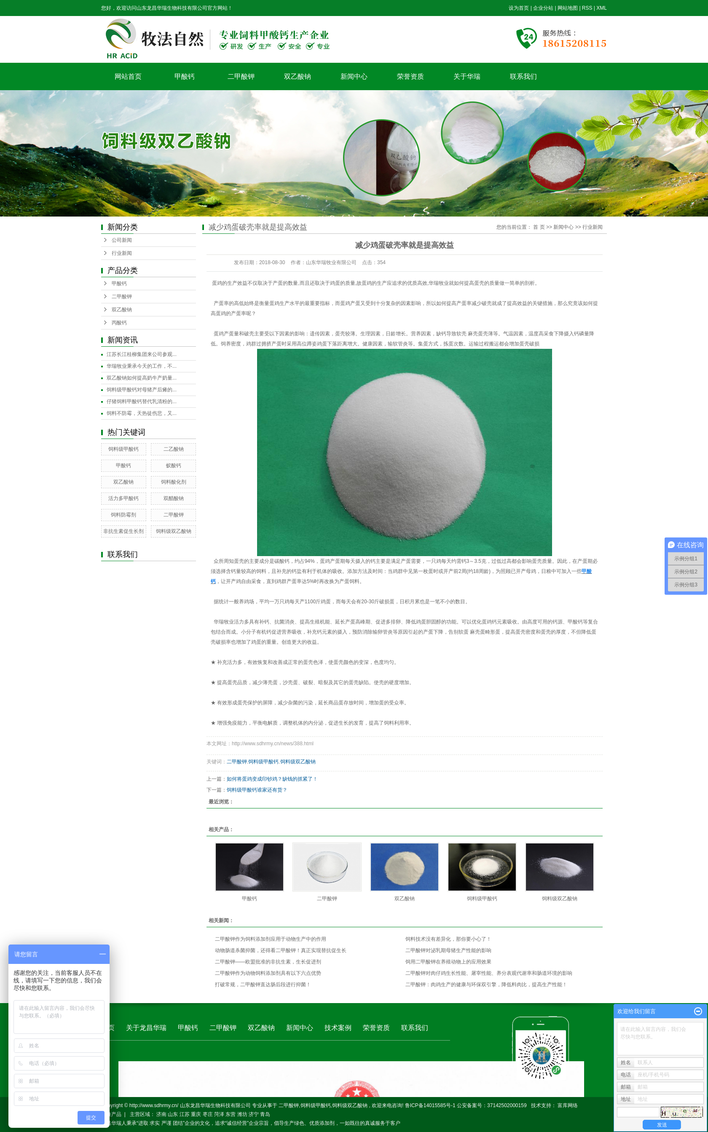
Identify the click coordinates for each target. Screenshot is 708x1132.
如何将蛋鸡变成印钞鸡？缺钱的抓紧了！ (272, 779)
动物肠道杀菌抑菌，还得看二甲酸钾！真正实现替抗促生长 (280, 950)
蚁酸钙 (173, 465)
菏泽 (219, 1114)
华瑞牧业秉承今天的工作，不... (142, 366)
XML (601, 8)
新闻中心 (354, 76)
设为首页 (519, 8)
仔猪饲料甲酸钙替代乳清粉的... (142, 401)
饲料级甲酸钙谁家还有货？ (257, 790)
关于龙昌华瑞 (146, 1027)
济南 (161, 1114)
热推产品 (111, 1114)
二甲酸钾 (241, 76)
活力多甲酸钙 (123, 498)
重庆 (196, 1114)
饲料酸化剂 (173, 482)
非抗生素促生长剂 (123, 531)
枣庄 (208, 1114)
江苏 (185, 1114)
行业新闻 (122, 253)
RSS (587, 8)
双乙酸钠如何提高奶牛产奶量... (142, 378)
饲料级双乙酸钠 (173, 531)
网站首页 (128, 76)
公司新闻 (122, 240)
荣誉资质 (410, 76)
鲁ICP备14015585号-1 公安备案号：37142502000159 (466, 1105)
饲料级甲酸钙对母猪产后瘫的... (142, 390)
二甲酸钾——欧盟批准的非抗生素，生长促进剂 (268, 962)
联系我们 (523, 76)
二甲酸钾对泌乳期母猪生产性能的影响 (448, 950)
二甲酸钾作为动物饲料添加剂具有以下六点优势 (268, 973)
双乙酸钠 (297, 76)
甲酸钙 (184, 76)
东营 (230, 1114)
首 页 (538, 227)
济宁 (254, 1114)
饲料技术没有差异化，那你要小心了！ (448, 939)
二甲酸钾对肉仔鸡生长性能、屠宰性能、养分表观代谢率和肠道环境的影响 (488, 973)
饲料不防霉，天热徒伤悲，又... (142, 413)
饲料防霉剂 (123, 515)
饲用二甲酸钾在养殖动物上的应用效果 (448, 962)
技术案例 (337, 1027)
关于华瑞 (466, 76)
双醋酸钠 (174, 498)
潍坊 (242, 1114)
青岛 (265, 1114)
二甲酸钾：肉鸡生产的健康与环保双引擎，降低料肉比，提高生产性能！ (486, 984)
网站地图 (568, 8)
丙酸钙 (119, 323)
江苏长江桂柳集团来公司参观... (142, 354)
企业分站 (543, 8)
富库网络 (568, 1105)
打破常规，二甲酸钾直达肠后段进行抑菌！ (263, 984)
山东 (173, 1114)
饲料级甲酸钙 (123, 449)
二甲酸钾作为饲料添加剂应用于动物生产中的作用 (270, 939)
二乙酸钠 (174, 449)
